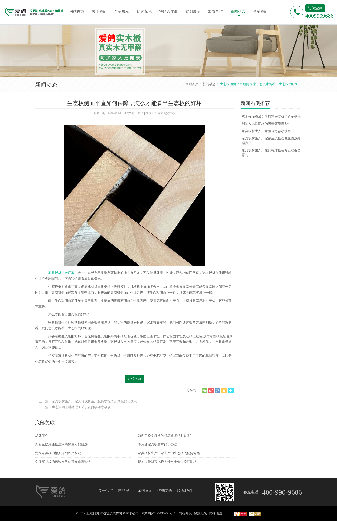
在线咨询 (134, 379)
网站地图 (215, 513)
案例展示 (145, 491)
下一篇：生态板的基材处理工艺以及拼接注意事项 (75, 407)
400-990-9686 (282, 492)
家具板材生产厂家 (61, 273)
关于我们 (105, 491)
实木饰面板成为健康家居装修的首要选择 (271, 116)
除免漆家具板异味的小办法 (157, 444)
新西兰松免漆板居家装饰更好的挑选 (61, 444)
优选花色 (164, 491)
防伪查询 (315, 8)
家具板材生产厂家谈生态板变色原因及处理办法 (271, 141)
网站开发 (185, 513)
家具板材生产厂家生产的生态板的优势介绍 (169, 453)
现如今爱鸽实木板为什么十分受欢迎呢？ (167, 461)
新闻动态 (209, 84)
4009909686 (319, 16)
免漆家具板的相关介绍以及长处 (58, 453)
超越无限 (200, 513)
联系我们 (184, 491)
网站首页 (191, 84)
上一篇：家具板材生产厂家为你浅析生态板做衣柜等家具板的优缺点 (88, 401)
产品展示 (125, 491)
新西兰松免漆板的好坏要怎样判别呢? (165, 435)
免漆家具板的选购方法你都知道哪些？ (63, 461)
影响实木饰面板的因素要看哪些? (265, 124)
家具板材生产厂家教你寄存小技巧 (266, 131)
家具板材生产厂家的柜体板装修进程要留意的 (271, 153)
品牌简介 (41, 435)
